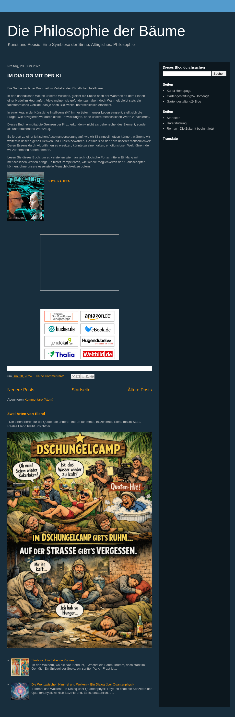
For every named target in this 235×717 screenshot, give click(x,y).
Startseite (81, 389)
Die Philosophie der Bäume (96, 31)
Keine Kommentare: (50, 376)
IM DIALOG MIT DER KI (34, 75)
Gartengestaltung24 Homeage (188, 96)
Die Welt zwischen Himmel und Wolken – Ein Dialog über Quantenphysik (82, 684)
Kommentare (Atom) (38, 399)
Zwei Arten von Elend (26, 414)
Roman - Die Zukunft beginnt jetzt (190, 128)
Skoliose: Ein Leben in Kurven (52, 660)
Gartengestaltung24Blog (184, 101)
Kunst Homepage (179, 91)
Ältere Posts (140, 389)
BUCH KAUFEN (58, 181)
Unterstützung (177, 123)
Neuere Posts (20, 389)
